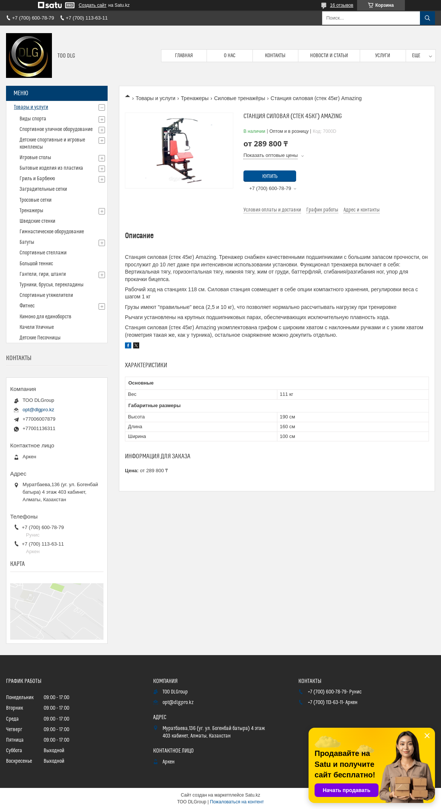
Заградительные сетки (43, 189)
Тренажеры (195, 98)
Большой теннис (36, 264)
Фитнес (27, 306)
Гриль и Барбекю (37, 179)
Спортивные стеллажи (43, 253)
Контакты (275, 56)
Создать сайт (92, 5)
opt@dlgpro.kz (38, 409)
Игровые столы (35, 158)
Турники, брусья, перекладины (52, 285)
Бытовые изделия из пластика (51, 168)
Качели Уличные (37, 327)
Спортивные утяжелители (46, 295)
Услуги (382, 56)
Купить (270, 176)
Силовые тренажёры (239, 98)
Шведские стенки (37, 221)
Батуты (27, 242)
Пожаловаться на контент (237, 801)
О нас (230, 56)
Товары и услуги (155, 98)
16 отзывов (341, 5)
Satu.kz (252, 795)
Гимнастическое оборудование (52, 232)
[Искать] (427, 18)
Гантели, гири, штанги (43, 274)
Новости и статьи (329, 56)
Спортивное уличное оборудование (56, 129)
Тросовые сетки (36, 200)
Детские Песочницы (40, 338)
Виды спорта (33, 119)
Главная (184, 56)
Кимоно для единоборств (45, 317)
